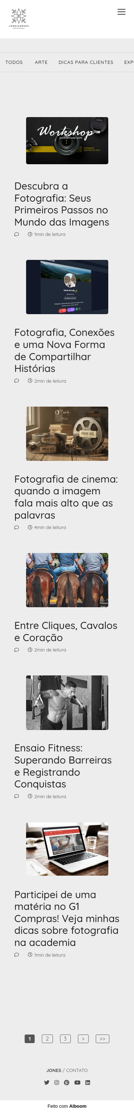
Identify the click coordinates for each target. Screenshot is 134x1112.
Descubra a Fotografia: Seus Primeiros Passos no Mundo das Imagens (61, 204)
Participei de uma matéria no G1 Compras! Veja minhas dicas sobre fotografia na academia (66, 919)
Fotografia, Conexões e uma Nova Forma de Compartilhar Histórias (64, 350)
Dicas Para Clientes (86, 62)
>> (102, 1038)
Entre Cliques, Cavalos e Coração (65, 631)
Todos (14, 62)
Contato (77, 1070)
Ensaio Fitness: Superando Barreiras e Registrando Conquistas (63, 766)
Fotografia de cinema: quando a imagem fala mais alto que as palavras (66, 497)
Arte (41, 62)
